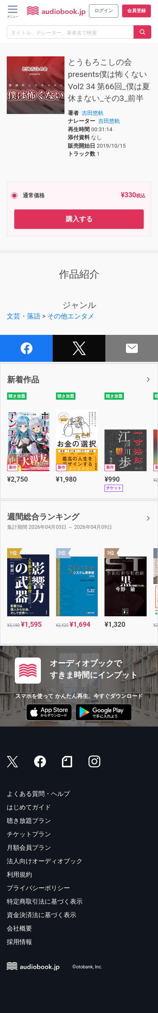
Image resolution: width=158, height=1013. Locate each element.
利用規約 (19, 874)
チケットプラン (29, 834)
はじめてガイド (29, 807)
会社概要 (19, 928)
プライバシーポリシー (38, 888)
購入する (79, 219)
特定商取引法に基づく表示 (45, 901)
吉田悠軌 (93, 113)
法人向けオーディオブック (45, 861)
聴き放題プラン (29, 821)
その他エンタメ (70, 316)
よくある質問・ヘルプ (38, 794)
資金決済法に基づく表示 (41, 915)
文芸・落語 (23, 316)
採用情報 (19, 942)
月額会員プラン (29, 847)
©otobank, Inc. (87, 967)
